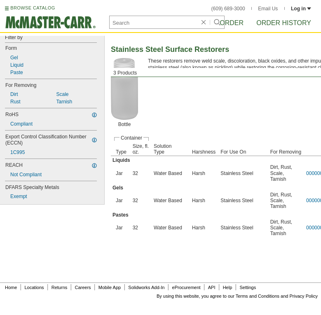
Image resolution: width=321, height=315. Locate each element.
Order (232, 22)
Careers (83, 287)
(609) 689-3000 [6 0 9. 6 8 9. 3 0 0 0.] (228, 9)
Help (227, 287)
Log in (301, 9)
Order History (283, 22)
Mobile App (109, 287)
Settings (247, 287)
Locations (34, 287)
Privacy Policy (304, 296)
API (212, 287)
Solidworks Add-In (146, 287)
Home (11, 287)
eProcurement (186, 287)
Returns (60, 287)
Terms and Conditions (257, 296)
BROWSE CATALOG (32, 7)
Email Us (268, 9)
